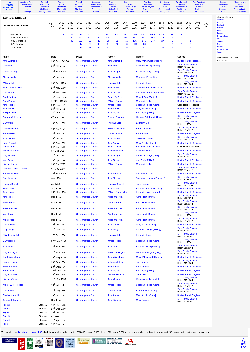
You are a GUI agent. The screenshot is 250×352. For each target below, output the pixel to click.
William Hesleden (116, 128)
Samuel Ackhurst (116, 274)
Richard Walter (10, 77)
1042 (161, 34)
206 (107, 37)
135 (135, 41)
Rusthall (130, 9)
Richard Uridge (10, 279)
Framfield (113, 4)
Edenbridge (44, 4)
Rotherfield (113, 9)
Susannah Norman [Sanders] (150, 92)
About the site (240, 2)
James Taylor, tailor (12, 87)
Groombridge (164, 4)
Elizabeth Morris (144, 150)
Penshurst (96, 9)
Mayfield (78, 9)
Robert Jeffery (115, 97)
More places (199, 11)
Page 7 (6, 324)
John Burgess (114, 300)
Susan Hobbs (9, 146)
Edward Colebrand (117, 117)
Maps (223, 11)
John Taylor (113, 87)
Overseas (221, 39)
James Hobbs (114, 105)
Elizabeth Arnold (11, 295)
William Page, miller (117, 192)
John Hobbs (9, 105)
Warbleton (113, 11)
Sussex (220, 47)
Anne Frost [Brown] (145, 197)
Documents (223, 9)
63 (144, 44)
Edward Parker (115, 133)
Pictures (223, 7)
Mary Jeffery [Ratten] (146, 97)
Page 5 (6, 316)
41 (162, 44)
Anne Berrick (142, 184)
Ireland (220, 28)
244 (162, 37)
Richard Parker (10, 164)
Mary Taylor (8, 160)
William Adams (10, 266)
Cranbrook (164, 2)
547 (126, 34)
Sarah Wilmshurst (11, 257)
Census (223, 2)
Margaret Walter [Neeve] (148, 77)
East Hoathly (27, 4)
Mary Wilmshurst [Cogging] (149, 61)
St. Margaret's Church (87, 61)
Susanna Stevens (145, 173)
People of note (240, 9)
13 (117, 44)
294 (116, 37)
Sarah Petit (141, 274)
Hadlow (181, 4)
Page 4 (6, 312)
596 (153, 37)
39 (135, 44)
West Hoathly (147, 11)
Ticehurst (198, 9)
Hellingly (78, 7)
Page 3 (6, 308)
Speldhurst (181, 9)
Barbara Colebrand (12, 117)
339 (80, 34)
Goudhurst (147, 4)
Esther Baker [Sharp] (146, 290)
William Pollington (116, 252)
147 (153, 41)
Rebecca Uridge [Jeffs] (147, 71)
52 (171, 34)
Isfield (164, 7)
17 (81, 44)
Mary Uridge (9, 155)
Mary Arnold (9, 224)
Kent (219, 30)
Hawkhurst (44, 7)
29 (108, 41)
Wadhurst (79, 11)
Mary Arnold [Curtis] (146, 108)
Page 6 (6, 320)
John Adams (114, 266)
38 (162, 47)
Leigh (27, 9)
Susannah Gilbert (144, 138)
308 (116, 34)
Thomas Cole (114, 83)
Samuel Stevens (11, 173)
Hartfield (27, 7)
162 (98, 37)
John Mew (113, 65)
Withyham (164, 11)
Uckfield (61, 11)
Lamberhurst (181, 7)
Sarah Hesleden (144, 128)
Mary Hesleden (10, 128)
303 (89, 37)
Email (239, 4)
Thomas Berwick (116, 184)
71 (126, 41)
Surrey (219, 44)
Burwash (61, 2)
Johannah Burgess (12, 300)
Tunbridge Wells (44, 11)
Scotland (220, 41)
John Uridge (114, 71)
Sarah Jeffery (9, 97)
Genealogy (223, 4)
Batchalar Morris (11, 150)
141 (144, 41)
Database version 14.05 (30, 332)
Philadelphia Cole (11, 235)
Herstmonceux (96, 7)
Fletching (79, 4)
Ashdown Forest (27, 2)
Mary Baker (8, 290)
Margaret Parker (144, 101)
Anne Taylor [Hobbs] (13, 284)
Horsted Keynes (147, 7)
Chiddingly (113, 2)
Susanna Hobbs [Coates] (148, 105)
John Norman (114, 92)
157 (71, 34)
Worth (181, 11)
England (220, 25)
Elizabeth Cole (143, 83)
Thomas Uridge (10, 71)
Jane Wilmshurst (11, 61)
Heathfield (61, 7)
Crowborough (181, 2)
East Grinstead (198, 2)
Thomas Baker (115, 290)
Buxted (79, 2)
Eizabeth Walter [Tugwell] (15, 168)
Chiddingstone (130, 2)
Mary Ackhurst (10, 274)
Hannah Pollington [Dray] (148, 252)
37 (135, 47)
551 (135, 37)
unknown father (115, 150)
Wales (219, 52)
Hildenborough (130, 7)
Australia (220, 20)
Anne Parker (9, 101)
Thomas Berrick (10, 184)
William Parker (115, 101)
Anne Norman (9, 178)
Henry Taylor (9, 188)
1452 (143, 34)
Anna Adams (142, 266)
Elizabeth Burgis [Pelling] (148, 229)
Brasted (44, 2)
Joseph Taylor (9, 112)
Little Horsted (44, 9)
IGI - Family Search (187, 64)
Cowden (147, 2)
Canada (220, 22)
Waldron (95, 11)
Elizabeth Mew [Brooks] (148, 65)
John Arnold (8, 108)
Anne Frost (8, 220)
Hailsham (199, 4)
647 (144, 37)
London (220, 33)
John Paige (8, 192)
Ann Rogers (142, 262)
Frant (130, 4)
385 (126, 37)
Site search (240, 7)
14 (99, 44)
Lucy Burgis (8, 229)
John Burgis (113, 229)
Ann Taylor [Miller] (145, 112)
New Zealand (222, 36)
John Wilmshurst (116, 61)
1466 (152, 34)
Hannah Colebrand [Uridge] (149, 117)
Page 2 (6, 305)
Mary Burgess (143, 300)
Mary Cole (8, 123)
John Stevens (114, 173)
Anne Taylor (8, 270)
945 (135, 34)
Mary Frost (8, 214)
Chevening (95, 2)
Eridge (61, 4)
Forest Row (96, 4)
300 (89, 34)
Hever (113, 7)
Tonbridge (27, 11)
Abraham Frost (115, 197)
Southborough (164, 9)
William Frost (9, 202)
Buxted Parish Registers (189, 61)
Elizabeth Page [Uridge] (148, 192)
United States (222, 49)
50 (90, 41)
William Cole (9, 83)
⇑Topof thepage (243, 342)
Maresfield (61, 9)
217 (107, 34)
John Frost (8, 197)
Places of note (240, 11)
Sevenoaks (147, 9)
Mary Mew (8, 65)
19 (99, 41)
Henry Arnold (9, 143)
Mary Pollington (10, 252)
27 (162, 41)
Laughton (199, 7)
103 (80, 41)
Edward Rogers (10, 262)
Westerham (130, 11)
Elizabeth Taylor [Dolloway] (149, 87)
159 (71, 37)
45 (72, 41)
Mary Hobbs (9, 241)
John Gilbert (9, 138)
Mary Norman (9, 92)
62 (117, 41)
